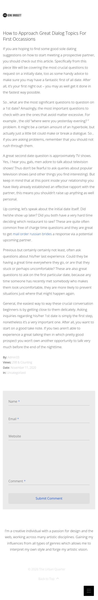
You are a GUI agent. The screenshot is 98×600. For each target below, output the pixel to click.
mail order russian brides (32, 234)
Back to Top (48, 579)
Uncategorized (16, 373)
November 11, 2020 (23, 368)
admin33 (13, 357)
